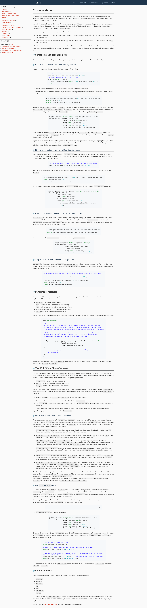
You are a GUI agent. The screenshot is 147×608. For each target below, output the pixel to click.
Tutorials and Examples (8, 20)
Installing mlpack (6, 11)
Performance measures (9, 48)
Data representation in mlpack (10, 15)
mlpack (38, 3)
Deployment (5, 35)
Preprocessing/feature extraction (12, 27)
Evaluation (5, 33)
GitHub (113, 3)
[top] (11, 44)
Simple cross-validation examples (11, 46)
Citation (4, 17)
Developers (5, 37)
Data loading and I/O (8, 25)
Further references (7, 52)
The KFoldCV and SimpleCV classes (12, 50)
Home (74, 3)
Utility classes (6, 22)
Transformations (7, 29)
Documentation (93, 3)
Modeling (5, 31)
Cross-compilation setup (9, 13)
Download (83, 3)
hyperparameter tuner (50, 604)
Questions (105, 3)
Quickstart (5, 9)
